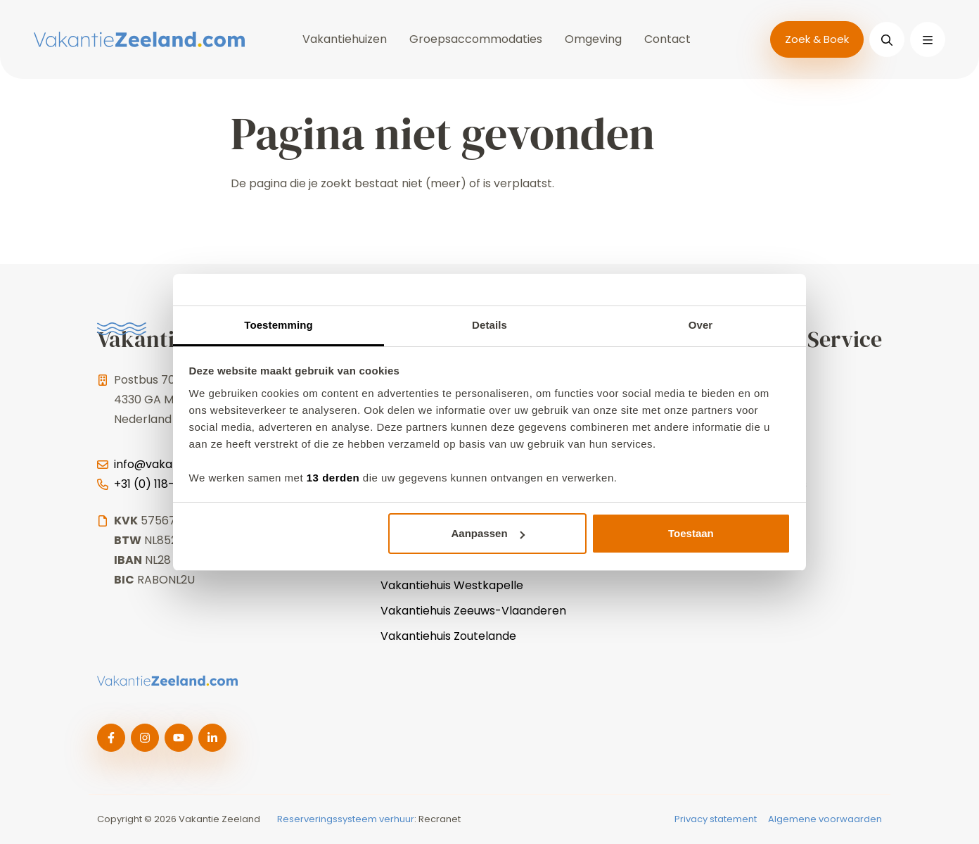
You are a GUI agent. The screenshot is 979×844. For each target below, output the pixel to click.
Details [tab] (489, 325)
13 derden (333, 478)
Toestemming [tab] (278, 325)
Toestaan (691, 533)
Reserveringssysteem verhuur (345, 819)
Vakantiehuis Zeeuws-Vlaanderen (473, 611)
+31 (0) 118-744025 (165, 484)
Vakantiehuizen (344, 39)
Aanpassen (488, 533)
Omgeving (593, 39)
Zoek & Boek (817, 39)
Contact (667, 39)
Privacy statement (715, 819)
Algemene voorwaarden (825, 819)
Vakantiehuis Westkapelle (451, 585)
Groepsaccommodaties (475, 39)
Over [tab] (701, 325)
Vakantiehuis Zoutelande (448, 636)
